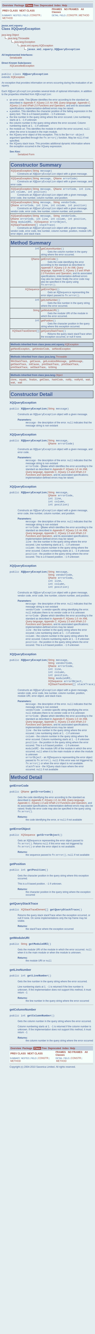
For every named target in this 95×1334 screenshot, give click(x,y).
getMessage (75, 376)
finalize (33, 396)
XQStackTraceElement (23, 235)
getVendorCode (40, 363)
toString (53, 383)
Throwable (61, 371)
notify (69, 396)
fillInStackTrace (19, 376)
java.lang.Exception (24, 42)
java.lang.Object (10, 35)
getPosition (47, 334)
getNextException (20, 363)
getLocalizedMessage (54, 376)
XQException (18, 77)
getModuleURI (48, 324)
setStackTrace (37, 383)
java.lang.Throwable (18, 38)
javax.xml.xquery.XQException (37, 45)
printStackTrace (50, 380)
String (36, 175)
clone (13, 396)
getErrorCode (48, 270)
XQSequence (41, 231)
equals (22, 396)
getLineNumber (49, 313)
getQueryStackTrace (52, 345)
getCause (35, 376)
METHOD (7, 18)
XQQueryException (21, 175)
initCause (34, 380)
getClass (44, 396)
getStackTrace (18, 380)
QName (57, 184)
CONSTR (35, 15)
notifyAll (78, 396)
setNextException (61, 363)
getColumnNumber (51, 259)
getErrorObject (49, 301)
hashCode (57, 396)
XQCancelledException (22, 65)
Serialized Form (26, 158)
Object (59, 391)
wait (88, 396)
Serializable (16, 57)
